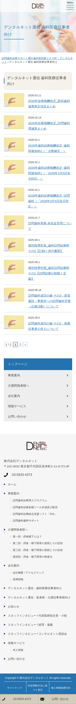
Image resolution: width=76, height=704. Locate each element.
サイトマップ (14, 687)
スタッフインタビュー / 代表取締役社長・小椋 (37, 615)
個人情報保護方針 (61, 687)
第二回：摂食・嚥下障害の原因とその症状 (38, 543)
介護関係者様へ (18, 385)
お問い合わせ (17, 416)
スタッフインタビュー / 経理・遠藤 (30, 624)
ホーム (12, 484)
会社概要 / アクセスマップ (28, 572)
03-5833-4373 (22, 699)
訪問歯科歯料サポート (26, 520)
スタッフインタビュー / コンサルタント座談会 (37, 633)
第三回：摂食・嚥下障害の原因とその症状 (38, 550)
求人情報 (18, 650)
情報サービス (17, 406)
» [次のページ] (25, 344)
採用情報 (18, 579)
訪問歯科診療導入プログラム (30, 500)
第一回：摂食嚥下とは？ (27, 536)
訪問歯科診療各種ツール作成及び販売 (35, 507)
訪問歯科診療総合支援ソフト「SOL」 (35, 513)
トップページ (17, 364)
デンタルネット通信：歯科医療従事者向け (35, 588)
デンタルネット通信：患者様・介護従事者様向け (39, 597)
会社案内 (14, 396)
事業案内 (14, 375)
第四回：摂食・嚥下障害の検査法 (32, 556)
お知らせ (13, 606)
